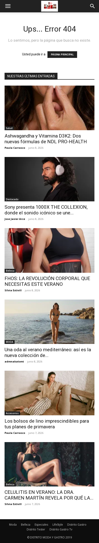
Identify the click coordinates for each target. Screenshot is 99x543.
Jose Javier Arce (15, 219)
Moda (13, 525)
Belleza (10, 270)
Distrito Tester (36, 529)
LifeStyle (57, 525)
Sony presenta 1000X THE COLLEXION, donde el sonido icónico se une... (46, 210)
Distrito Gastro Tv (61, 529)
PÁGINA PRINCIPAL (62, 54)
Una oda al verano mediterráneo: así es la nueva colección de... (48, 352)
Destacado (12, 199)
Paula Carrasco (15, 147)
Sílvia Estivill (13, 290)
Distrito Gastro (76, 525)
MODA (9, 341)
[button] (7, 6)
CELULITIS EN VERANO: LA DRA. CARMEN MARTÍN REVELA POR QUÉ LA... (49, 495)
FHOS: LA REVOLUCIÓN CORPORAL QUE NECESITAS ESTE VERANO (47, 281)
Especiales (41, 525)
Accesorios (12, 413)
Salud (9, 128)
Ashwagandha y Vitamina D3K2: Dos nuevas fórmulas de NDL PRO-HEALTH (46, 138)
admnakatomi (14, 361)
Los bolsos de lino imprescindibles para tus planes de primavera (47, 424)
